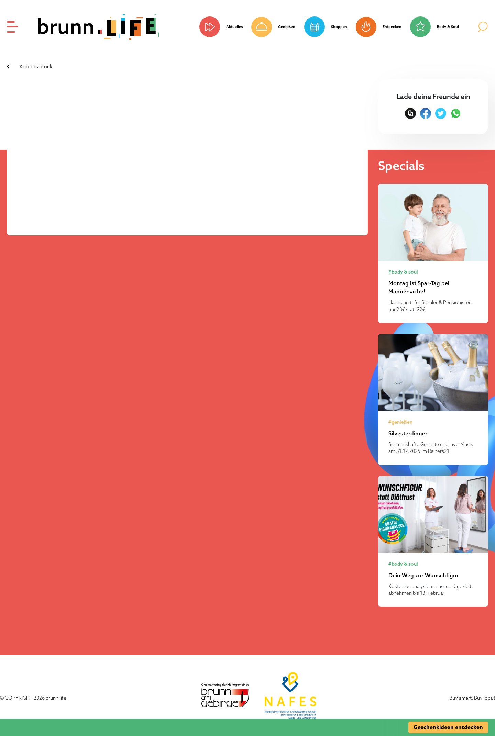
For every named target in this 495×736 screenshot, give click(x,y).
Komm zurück (36, 66)
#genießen (400, 422)
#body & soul (403, 272)
